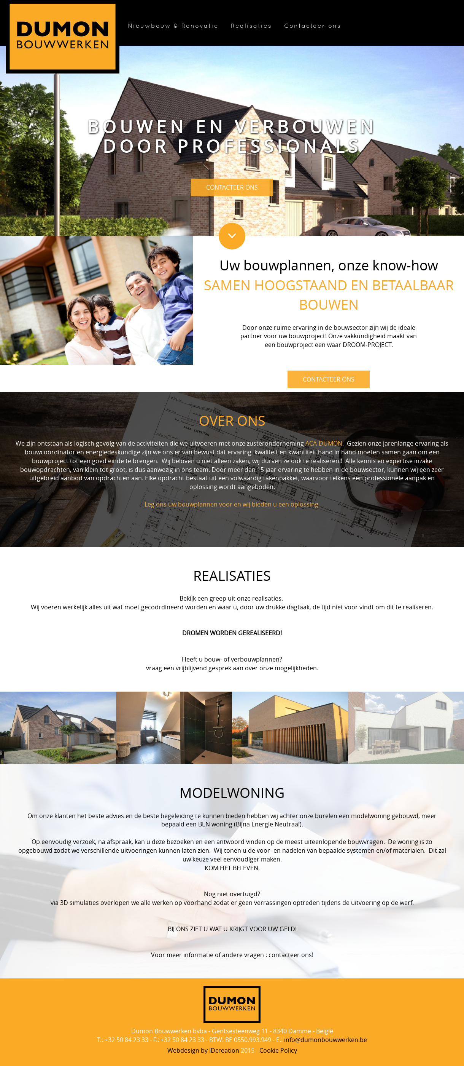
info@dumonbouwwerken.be (325, 1040)
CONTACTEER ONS (232, 187)
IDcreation (203, 1050)
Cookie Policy (278, 1050)
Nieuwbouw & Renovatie (173, 26)
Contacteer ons (312, 26)
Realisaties (251, 26)
